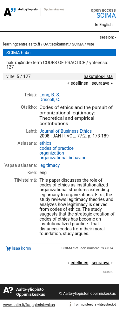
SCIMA (106, 15)
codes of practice (56, 148)
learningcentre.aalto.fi (21, 44)
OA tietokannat (56, 44)
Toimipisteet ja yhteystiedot (95, 304)
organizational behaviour (63, 157)
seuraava (100, 83)
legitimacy (49, 165)
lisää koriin (21, 248)
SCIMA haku (18, 52)
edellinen (79, 83)
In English (104, 24)
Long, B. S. (49, 94)
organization (51, 152)
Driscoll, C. (49, 99)
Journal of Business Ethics (65, 131)
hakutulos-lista (98, 76)
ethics (45, 143)
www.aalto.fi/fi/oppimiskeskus (29, 305)
